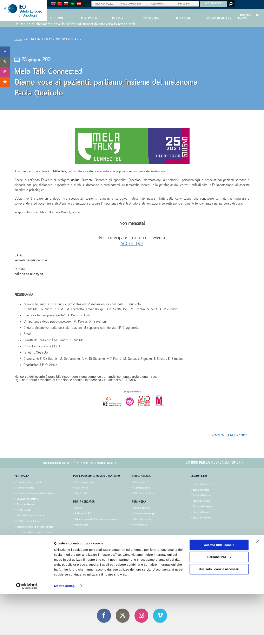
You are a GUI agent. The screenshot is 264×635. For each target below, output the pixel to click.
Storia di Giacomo (202, 495)
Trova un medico (25, 487)
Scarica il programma (229, 435)
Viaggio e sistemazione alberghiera (34, 526)
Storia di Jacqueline (203, 484)
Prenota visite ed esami (28, 482)
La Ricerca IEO (83, 513)
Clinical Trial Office (144, 493)
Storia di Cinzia (201, 512)
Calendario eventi (143, 519)
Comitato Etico (142, 487)
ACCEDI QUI (131, 243)
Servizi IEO (81, 493)
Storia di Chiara (201, 489)
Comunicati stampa (144, 513)
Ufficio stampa (142, 507)
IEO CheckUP (23, 510)
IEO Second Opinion (27, 521)
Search (230, 3)
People (79, 507)
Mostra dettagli (65, 627)
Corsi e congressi (84, 482)
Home (18, 39)
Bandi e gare (81, 524)
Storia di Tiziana (201, 500)
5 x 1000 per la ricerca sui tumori (213, 462)
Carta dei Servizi (25, 504)
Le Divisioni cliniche (27, 498)
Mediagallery (141, 524)
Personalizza (219, 598)
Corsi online (81, 487)
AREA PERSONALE (214, 3)
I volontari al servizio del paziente (34, 532)
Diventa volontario (26, 537)
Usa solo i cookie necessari (219, 610)
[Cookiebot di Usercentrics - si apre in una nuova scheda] (27, 627)
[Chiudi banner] (257, 582)
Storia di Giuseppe (202, 506)
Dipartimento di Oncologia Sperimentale (97, 519)
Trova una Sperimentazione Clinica (35, 493)
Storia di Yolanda (202, 517)
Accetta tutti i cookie (219, 586)
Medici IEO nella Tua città (30, 515)
